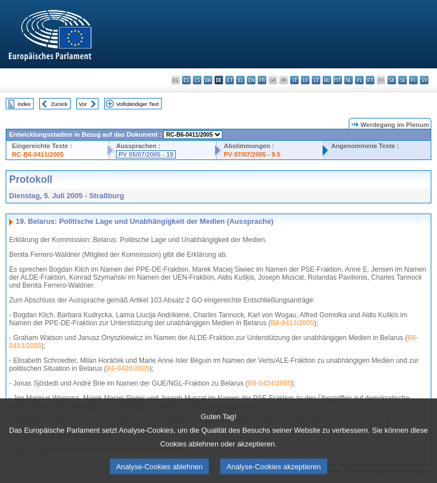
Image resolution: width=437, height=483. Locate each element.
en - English (251, 80)
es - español (186, 80)
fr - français (262, 80)
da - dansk (208, 80)
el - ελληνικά (240, 80)
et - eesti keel (229, 80)
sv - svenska (424, 80)
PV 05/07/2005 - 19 (145, 154)
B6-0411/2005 (292, 323)
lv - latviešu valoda (305, 80)
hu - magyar (327, 80)
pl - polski (359, 80)
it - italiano (294, 80)
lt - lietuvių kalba (316, 80)
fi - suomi (413, 80)
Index (24, 104)
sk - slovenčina (391, 80)
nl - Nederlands (348, 80)
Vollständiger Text (137, 104)
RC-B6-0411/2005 (38, 154)
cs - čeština (197, 80)
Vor (82, 104)
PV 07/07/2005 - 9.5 (252, 154)
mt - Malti (337, 80)
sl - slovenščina (402, 80)
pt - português (370, 80)
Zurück (59, 104)
